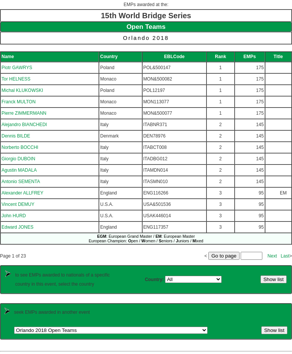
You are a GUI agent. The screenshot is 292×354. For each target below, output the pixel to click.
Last (285, 256)
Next (272, 256)
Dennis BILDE (16, 136)
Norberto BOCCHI (20, 147)
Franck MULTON (19, 101)
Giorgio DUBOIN (18, 158)
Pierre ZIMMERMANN (24, 113)
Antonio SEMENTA (21, 181)
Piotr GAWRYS (17, 67)
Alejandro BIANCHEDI (24, 124)
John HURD (14, 215)
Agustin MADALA (19, 170)
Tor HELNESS (16, 79)
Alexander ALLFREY (22, 193)
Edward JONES (17, 227)
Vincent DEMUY (18, 204)
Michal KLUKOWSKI (22, 90)
